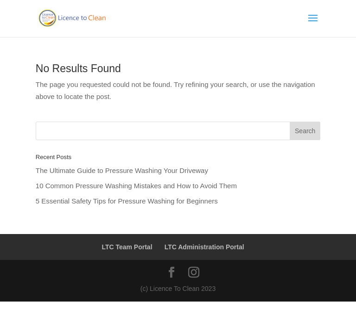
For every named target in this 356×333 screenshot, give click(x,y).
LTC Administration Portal (204, 247)
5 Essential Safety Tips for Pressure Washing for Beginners (127, 201)
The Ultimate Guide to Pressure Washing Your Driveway (122, 170)
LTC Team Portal (127, 247)
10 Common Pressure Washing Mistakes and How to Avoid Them (136, 186)
